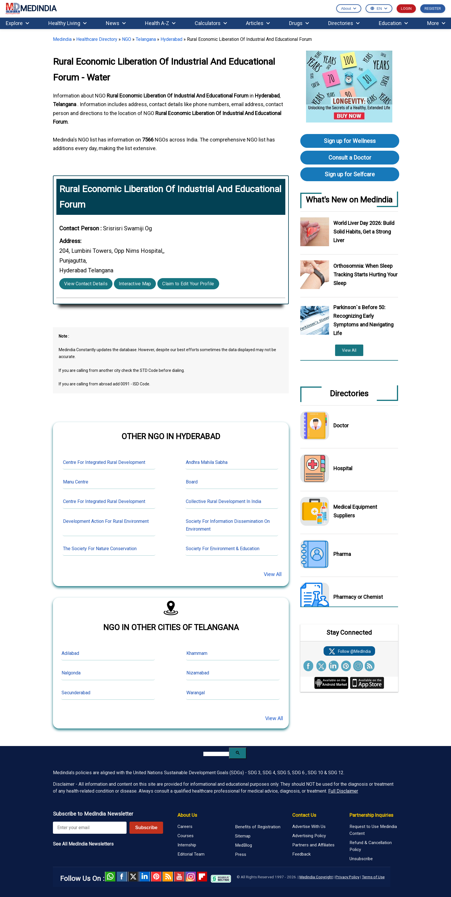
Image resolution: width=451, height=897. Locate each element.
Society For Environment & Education (222, 548)
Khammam (196, 653)
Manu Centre (75, 482)
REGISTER (433, 8)
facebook (121, 876)
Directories (344, 23)
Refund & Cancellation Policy (370, 846)
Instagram (191, 876)
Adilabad (70, 653)
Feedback (301, 854)
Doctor (341, 425)
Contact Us (304, 815)
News (116, 23)
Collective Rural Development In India (223, 501)
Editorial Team (191, 854)
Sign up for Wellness (350, 140)
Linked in (144, 876)
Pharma (342, 554)
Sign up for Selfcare (350, 174)
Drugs (299, 23)
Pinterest (156, 876)
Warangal (195, 692)
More (436, 23)
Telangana (146, 39)
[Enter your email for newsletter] (90, 828)
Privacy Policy (347, 877)
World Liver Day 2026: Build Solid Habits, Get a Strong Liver (363, 231)
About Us (187, 815)
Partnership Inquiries (371, 815)
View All (273, 574)
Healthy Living (67, 23)
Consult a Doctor (349, 157)
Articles (258, 23)
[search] (216, 754)
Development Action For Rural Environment (106, 521)
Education (393, 23)
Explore (17, 23)
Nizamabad (197, 673)
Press (240, 854)
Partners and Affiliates (313, 845)
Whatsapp (110, 876)
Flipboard (202, 876)
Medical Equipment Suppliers (355, 511)
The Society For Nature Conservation (100, 548)
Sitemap (243, 836)
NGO (126, 39)
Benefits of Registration (257, 826)
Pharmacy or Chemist (358, 597)
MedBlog (243, 845)
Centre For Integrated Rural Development (104, 462)
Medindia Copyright (316, 877)
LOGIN (406, 8)
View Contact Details (86, 283)
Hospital (342, 468)
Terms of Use (373, 877)
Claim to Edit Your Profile (188, 283)
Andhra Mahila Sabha (207, 462)
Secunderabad (76, 692)
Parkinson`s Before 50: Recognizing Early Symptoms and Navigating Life (363, 320)
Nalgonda (71, 673)
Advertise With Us (309, 826)
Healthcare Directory (96, 39)
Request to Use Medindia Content (373, 830)
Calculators (211, 23)
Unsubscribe (361, 858)
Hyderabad (171, 39)
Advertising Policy (309, 835)
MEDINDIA (31, 9)
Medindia (62, 39)
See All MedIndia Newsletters (83, 844)
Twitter (133, 876)
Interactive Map (135, 283)
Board (192, 482)
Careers (184, 826)
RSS (168, 876)
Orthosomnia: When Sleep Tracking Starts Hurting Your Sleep (365, 274)
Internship (186, 845)
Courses (185, 835)
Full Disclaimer (343, 791)
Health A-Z (160, 23)
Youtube (179, 876)
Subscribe (146, 827)
